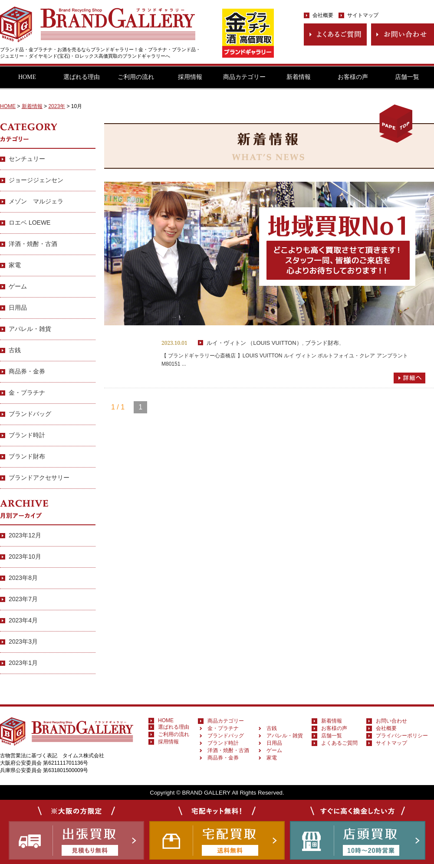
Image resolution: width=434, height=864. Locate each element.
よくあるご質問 (339, 743)
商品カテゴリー (244, 77)
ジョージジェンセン (36, 180)
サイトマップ (362, 15)
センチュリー (27, 158)
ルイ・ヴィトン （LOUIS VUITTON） (254, 343)
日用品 (18, 307)
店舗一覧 (407, 77)
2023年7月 (23, 599)
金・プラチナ (27, 392)
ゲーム (18, 286)
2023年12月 (25, 535)
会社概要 (322, 15)
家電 (15, 265)
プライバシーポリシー (402, 736)
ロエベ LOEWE (29, 222)
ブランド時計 (27, 435)
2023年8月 (23, 577)
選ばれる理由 (81, 77)
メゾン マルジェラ (36, 201)
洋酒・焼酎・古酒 (33, 243)
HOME (27, 77)
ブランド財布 (322, 343)
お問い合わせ (391, 721)
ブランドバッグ (30, 413)
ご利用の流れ (136, 77)
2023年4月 (23, 620)
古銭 (15, 350)
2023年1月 (23, 662)
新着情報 (298, 77)
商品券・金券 (27, 371)
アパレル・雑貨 (30, 328)
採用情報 (190, 77)
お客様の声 (353, 77)
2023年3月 (23, 641)
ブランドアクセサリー (39, 477)
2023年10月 (25, 556)
